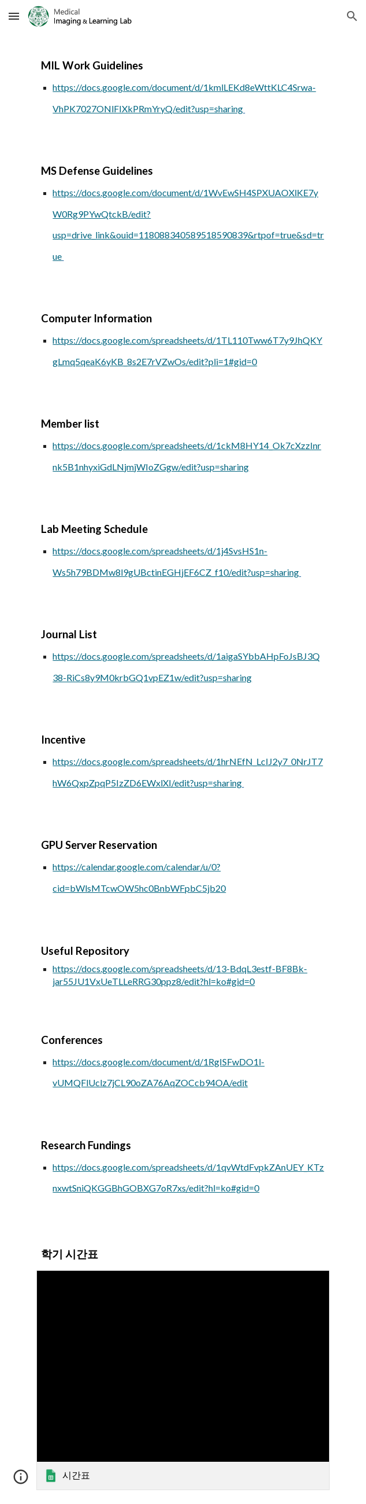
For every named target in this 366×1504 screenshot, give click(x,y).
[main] (182, 85)
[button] (14, 16)
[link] (182, 1380)
